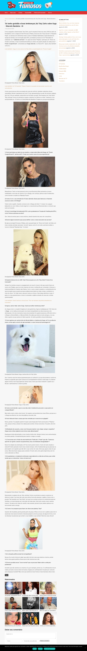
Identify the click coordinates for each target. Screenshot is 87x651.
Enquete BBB (29, 12)
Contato (21, 12)
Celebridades (12, 18)
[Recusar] (85, 648)
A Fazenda (62, 64)
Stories (51, 12)
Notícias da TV (63, 78)
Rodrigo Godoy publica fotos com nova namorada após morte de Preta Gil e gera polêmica (70, 39)
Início (6, 12)
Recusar (40, 648)
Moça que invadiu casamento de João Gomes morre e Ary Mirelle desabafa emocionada (69, 46)
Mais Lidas (13, 12)
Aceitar (34, 648)
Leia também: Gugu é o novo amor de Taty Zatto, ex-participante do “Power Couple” (28, 49)
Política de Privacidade (40, 12)
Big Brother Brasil (64, 66)
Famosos (61, 73)
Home (6, 18)
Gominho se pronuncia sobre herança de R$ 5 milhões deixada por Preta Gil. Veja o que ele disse (69, 53)
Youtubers (62, 81)
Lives (60, 76)
